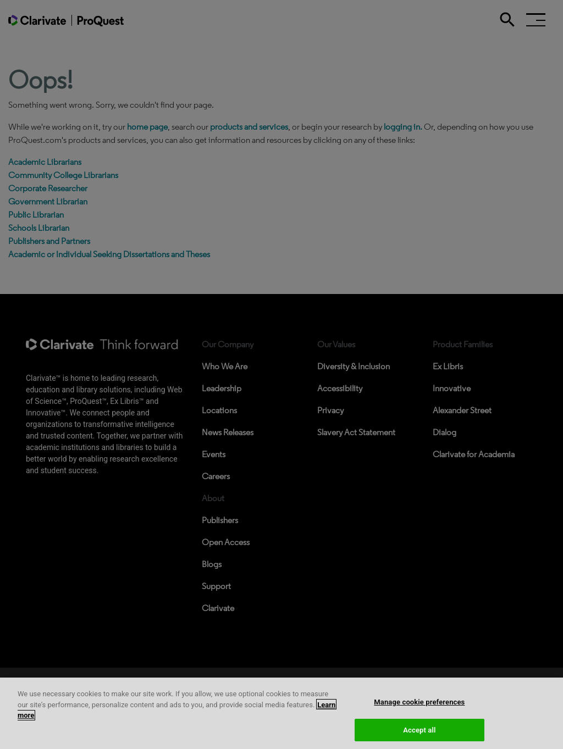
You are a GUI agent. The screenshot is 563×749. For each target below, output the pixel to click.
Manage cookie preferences (419, 715)
